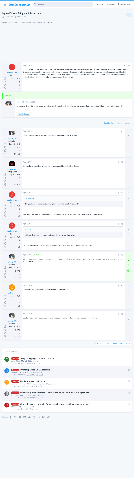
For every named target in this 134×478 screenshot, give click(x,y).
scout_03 (21, 102)
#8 (79, 324)
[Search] (63, 4)
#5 (79, 231)
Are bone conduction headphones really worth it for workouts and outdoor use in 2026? (113, 151)
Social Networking (38, 382)
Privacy (74, 474)
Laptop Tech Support (40, 408)
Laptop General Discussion (44, 394)
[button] (5, 4)
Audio (36, 371)
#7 (79, 295)
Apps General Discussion (106, 217)
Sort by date (66, 126)
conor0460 (15, 371)
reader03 (15, 382)
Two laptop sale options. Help (33, 391)
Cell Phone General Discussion (108, 204)
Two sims (100, 197)
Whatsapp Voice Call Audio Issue (35, 379)
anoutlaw (15, 408)
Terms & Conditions (92, 474)
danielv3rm (9, 17)
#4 (79, 195)
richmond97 (16, 394)
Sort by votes (81, 126)
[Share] (82, 65)
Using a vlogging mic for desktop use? (37, 368)
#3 (79, 165)
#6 (79, 265)
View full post (23, 116)
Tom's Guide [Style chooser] (112, 463)
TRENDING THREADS (100, 143)
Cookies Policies (57, 474)
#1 (86, 65)
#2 (79, 134)
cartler (13, 422)
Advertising (38, 474)
